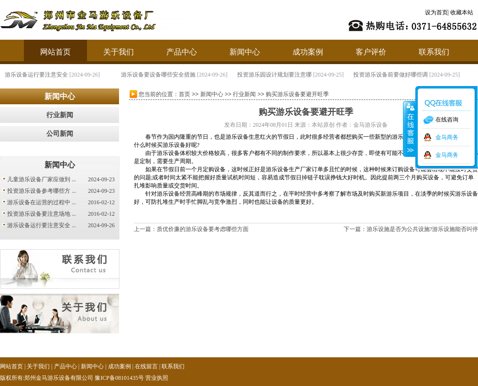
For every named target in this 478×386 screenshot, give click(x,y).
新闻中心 (244, 52)
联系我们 (434, 52)
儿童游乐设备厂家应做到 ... (41, 179)
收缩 (409, 128)
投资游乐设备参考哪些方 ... (41, 190)
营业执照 (156, 378)
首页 (184, 94)
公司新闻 (59, 133)
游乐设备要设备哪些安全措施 (158, 74)
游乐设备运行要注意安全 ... (41, 225)
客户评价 (371, 52)
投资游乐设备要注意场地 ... (41, 213)
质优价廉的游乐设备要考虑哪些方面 (203, 229)
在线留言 (146, 366)
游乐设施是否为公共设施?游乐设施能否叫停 (422, 229)
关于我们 (118, 52)
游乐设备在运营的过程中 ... (41, 202)
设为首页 (436, 12)
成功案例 (308, 52)
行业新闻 (59, 115)
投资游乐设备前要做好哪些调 (390, 74)
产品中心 (181, 52)
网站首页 (55, 52)
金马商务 (446, 137)
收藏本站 (461, 12)
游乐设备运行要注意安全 (36, 74)
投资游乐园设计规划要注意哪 (274, 74)
